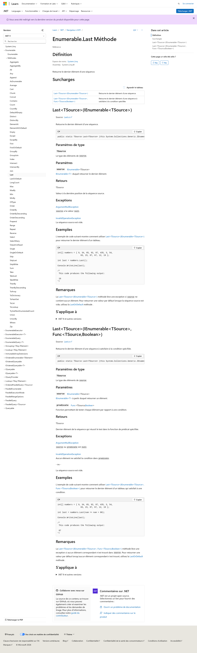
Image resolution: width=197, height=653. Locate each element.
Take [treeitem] (11, 272)
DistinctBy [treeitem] (14, 120)
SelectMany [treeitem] (15, 241)
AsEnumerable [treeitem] (16, 81)
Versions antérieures (51, 640)
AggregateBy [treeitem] (15, 65)
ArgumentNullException (67, 206)
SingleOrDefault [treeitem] (16, 252)
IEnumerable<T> (64, 173)
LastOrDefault (76, 304)
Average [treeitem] (13, 85)
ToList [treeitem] (12, 303)
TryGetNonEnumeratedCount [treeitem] (22, 311)
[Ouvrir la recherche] (179, 3)
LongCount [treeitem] (14, 182)
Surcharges (157, 38)
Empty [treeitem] (12, 132)
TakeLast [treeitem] (13, 276)
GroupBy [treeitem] (13, 151)
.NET (62, 30)
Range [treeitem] (12, 225)
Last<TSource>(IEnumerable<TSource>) (71, 93)
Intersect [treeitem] (13, 163)
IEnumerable (73, 169)
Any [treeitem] (11, 73)
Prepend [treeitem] (13, 221)
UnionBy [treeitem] (13, 318)
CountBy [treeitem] (13, 108)
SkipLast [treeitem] (13, 260)
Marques (7, 644)
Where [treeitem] (12, 322)
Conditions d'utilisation (157, 640)
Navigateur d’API (74, 30)
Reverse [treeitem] (13, 233)
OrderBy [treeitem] (13, 209)
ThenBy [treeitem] (13, 283)
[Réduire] (42, 30)
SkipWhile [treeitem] (14, 264)
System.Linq (73, 61)
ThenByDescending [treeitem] (18, 287)
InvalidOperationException (68, 218)
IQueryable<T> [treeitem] (11, 373)
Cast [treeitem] (12, 89)
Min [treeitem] (11, 194)
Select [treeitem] (12, 237)
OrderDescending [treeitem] (17, 217)
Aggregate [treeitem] (14, 62)
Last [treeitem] (11, 174)
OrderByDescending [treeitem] (18, 213)
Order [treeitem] (12, 206)
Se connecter (188, 3)
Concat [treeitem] (13, 97)
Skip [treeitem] (11, 256)
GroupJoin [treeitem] (14, 155)
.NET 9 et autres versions (69, 318)
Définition (156, 35)
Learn (55, 30)
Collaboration (77, 640)
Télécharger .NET (185, 11)
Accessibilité (175, 640)
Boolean (89, 405)
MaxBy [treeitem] (12, 190)
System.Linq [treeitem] (10, 46)
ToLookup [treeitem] (14, 307)
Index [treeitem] (12, 159)
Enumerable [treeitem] (13, 54)
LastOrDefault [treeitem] (15, 178)
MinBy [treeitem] (12, 198)
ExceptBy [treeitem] (13, 139)
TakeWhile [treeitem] (14, 280)
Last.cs (67, 117)
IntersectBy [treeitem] (14, 167)
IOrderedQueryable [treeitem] (13, 361)
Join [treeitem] (11, 171)
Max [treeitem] (11, 186)
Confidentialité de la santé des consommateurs (123, 640)
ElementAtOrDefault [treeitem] (18, 128)
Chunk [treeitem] (12, 93)
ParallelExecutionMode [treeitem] (14, 392)
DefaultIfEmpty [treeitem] (16, 112)
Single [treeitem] (12, 248)
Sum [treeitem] (12, 268)
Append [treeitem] (13, 77)
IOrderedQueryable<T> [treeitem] (15, 365)
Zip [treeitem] (11, 326)
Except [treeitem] (12, 135)
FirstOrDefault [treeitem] (16, 147)
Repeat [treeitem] (13, 229)
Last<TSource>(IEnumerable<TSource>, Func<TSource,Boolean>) (90, 548)
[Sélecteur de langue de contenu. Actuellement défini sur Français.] (9, 634)
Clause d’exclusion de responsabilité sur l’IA (21, 640)
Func (73, 405)
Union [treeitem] (12, 314)
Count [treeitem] (12, 104)
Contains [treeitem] (13, 101)
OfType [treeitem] (13, 202)
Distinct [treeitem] (13, 116)
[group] (100, 137)
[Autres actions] (142, 30)
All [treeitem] (11, 69)
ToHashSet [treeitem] (14, 299)
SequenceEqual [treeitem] (16, 244)
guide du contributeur (67, 614)
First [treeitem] (11, 143)
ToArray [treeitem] (13, 291)
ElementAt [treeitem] (14, 124)
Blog (64, 640)
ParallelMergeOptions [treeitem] (14, 396)
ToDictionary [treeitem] (15, 295)
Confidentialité (92, 640)
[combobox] (24, 36)
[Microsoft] (5, 3)
